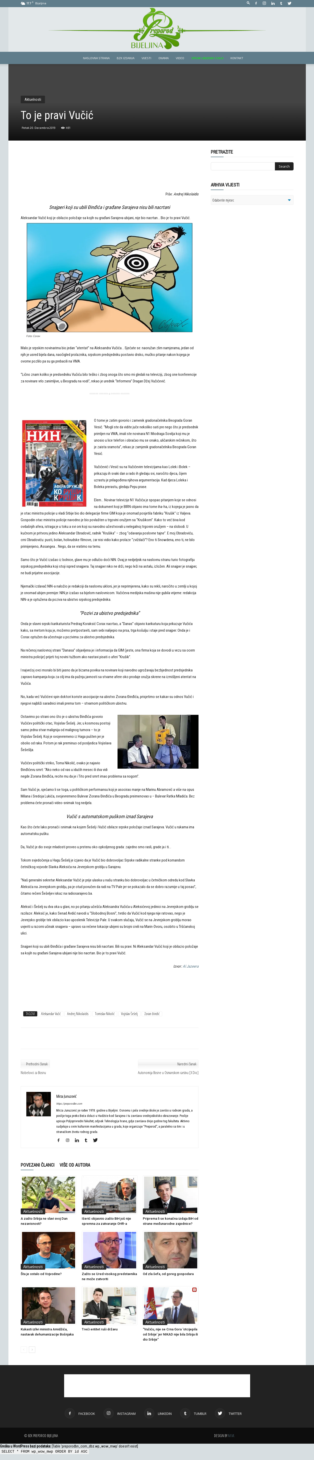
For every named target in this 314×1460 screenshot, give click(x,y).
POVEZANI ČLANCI (37, 1165)
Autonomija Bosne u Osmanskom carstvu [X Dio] (168, 1072)
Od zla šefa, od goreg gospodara (168, 1274)
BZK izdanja (125, 58)
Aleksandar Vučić (51, 1013)
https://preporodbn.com (69, 1103)
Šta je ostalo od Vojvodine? (41, 1274)
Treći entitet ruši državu (100, 1329)
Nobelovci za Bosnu (33, 1072)
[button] (248, 3)
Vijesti (146, 58)
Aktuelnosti (33, 99)
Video (180, 58)
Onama (163, 58)
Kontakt (236, 58)
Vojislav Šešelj (129, 1013)
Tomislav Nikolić (104, 1013)
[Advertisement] (110, 174)
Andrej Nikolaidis (77, 1013)
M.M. (231, 1435)
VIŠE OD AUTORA (75, 1165)
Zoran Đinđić (151, 1013)
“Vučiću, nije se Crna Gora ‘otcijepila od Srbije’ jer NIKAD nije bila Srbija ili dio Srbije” (170, 1334)
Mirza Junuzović (66, 1096)
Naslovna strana (96, 58)
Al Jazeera (191, 966)
